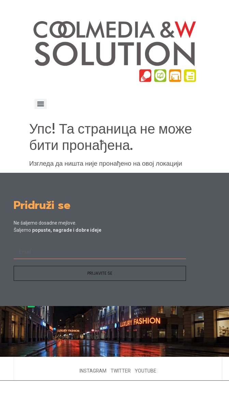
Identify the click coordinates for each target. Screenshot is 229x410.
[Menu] (40, 104)
